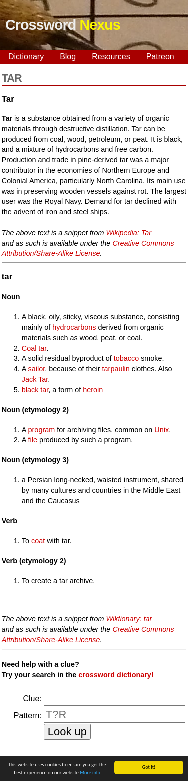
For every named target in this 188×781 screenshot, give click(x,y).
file (32, 440)
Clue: (32, 698)
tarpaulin (116, 369)
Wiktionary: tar (129, 619)
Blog (68, 56)
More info (90, 773)
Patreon (160, 56)
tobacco (126, 358)
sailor (36, 369)
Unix (161, 430)
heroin (93, 390)
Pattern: (28, 715)
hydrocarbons (74, 327)
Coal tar (34, 348)
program (41, 430)
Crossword (62, 25)
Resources (111, 56)
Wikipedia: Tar (129, 233)
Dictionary (26, 56)
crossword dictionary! (115, 675)
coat (38, 541)
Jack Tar (35, 379)
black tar (35, 390)
